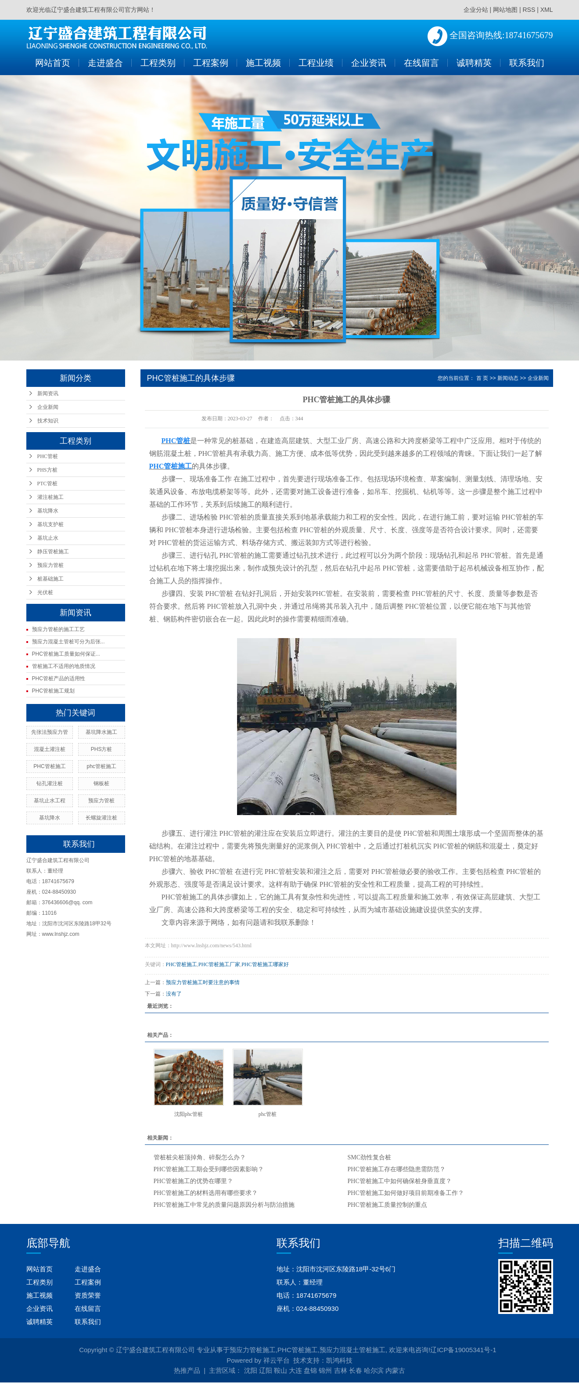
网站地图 (505, 9)
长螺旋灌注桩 (101, 818)
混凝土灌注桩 (49, 749)
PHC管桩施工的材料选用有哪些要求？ (206, 1193)
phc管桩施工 (101, 766)
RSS (528, 9)
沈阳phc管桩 (188, 1114)
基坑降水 (47, 511)
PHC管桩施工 (49, 766)
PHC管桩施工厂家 (219, 964)
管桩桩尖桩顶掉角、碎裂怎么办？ (200, 1157)
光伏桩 (45, 592)
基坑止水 (47, 538)
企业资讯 (368, 63)
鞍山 (280, 1370)
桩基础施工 (50, 579)
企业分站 (476, 9)
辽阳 (265, 1370)
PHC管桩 (47, 456)
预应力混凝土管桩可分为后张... (68, 642)
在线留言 (421, 63)
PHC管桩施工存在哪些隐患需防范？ (397, 1169)
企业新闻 (47, 407)
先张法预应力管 (49, 732)
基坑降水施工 (101, 732)
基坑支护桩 (50, 524)
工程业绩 (316, 63)
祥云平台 (276, 1360)
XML (546, 9)
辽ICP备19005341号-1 (463, 1349)
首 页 (482, 378)
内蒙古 (395, 1370)
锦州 (325, 1370)
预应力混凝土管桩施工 (352, 1349)
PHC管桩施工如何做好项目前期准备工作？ (406, 1193)
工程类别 (158, 63)
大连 (295, 1370)
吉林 (340, 1370)
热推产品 (187, 1370)
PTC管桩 (47, 483)
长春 (355, 1370)
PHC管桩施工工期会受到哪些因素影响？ (209, 1169)
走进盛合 (105, 63)
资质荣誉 (88, 1295)
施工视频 (263, 63)
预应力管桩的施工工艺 (58, 629)
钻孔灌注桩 (49, 783)
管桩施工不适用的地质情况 (63, 666)
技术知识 (47, 421)
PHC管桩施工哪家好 (264, 964)
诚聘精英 (474, 63)
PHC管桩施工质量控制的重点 (387, 1205)
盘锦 (310, 1370)
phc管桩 (268, 1114)
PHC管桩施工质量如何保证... (66, 654)
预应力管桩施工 (253, 1349)
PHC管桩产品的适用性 (58, 678)
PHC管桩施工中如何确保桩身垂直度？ (400, 1181)
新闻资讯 (47, 393)
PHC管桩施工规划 (53, 691)
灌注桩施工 (50, 497)
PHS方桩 (47, 470)
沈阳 (250, 1370)
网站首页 (52, 63)
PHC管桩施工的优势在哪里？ (193, 1181)
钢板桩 (101, 783)
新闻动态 (507, 378)
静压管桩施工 (53, 552)
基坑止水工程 (49, 801)
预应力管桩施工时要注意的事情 (203, 982)
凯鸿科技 (339, 1360)
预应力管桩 (50, 565)
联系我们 (526, 63)
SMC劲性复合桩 (370, 1157)
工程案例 (210, 63)
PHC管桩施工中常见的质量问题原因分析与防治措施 (224, 1205)
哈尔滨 (374, 1370)
